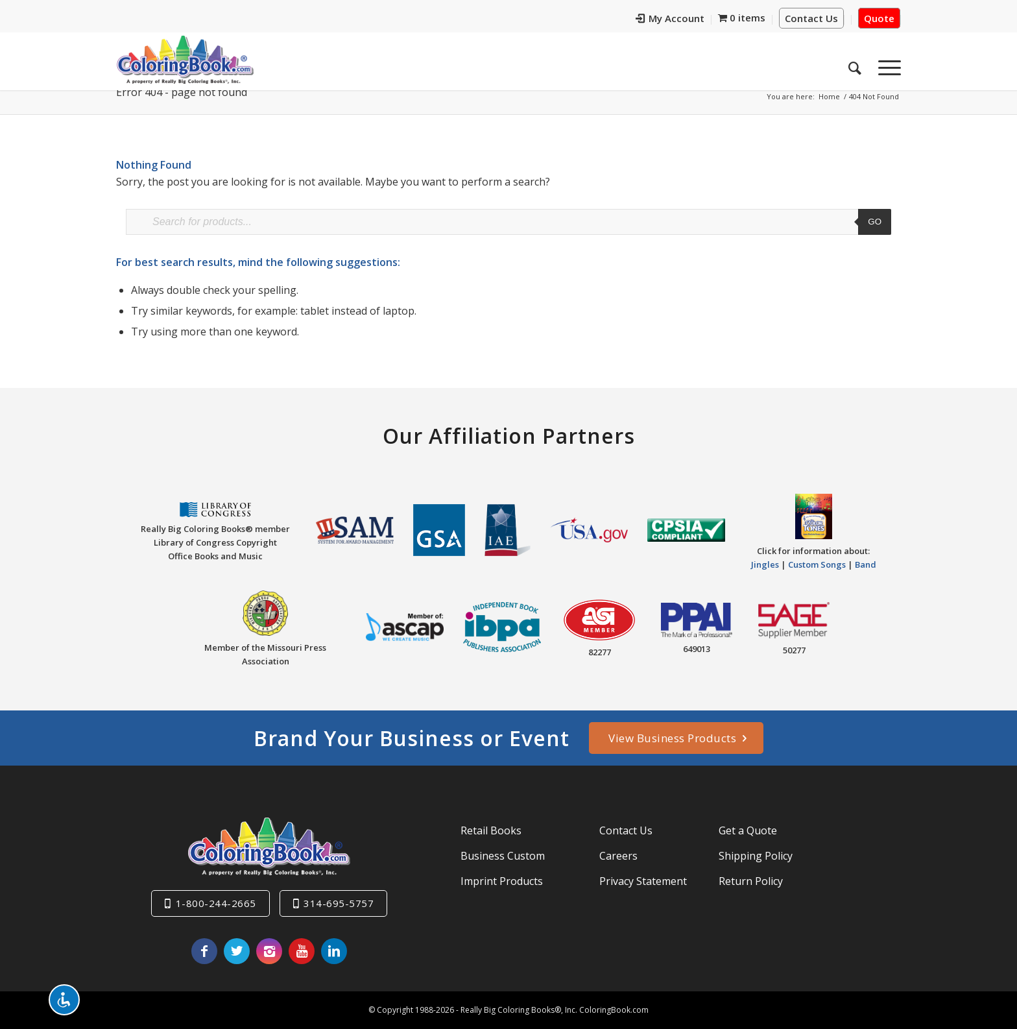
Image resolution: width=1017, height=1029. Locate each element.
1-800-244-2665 (216, 903)
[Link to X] (237, 951)
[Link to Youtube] (302, 951)
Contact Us (811, 18)
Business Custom (503, 856)
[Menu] (885, 64)
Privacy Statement (643, 881)
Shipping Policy (756, 856)
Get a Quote (748, 830)
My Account (670, 18)
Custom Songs (817, 564)
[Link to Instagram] (269, 951)
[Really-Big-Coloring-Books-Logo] (185, 59)
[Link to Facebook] (204, 951)
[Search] (855, 64)
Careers (618, 856)
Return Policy (751, 881)
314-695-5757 (339, 903)
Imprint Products (502, 881)
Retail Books (491, 830)
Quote (879, 18)
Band (865, 564)
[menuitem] (670, 20)
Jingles (765, 564)
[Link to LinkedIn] (334, 951)
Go (874, 221)
